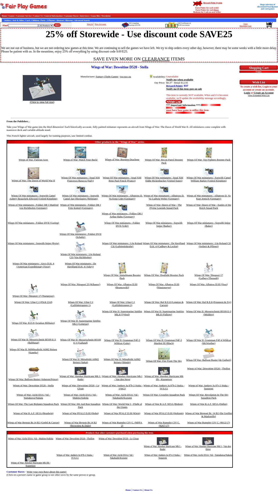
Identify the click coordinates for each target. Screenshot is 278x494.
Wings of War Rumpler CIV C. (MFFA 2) (122, 424)
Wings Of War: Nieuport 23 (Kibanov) (80, 284)
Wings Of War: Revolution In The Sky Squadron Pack (208, 396)
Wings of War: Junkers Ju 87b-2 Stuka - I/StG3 (122, 387)
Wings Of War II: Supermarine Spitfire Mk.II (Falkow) (164, 313)
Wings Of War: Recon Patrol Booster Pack (164, 161)
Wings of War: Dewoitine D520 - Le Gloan (80, 387)
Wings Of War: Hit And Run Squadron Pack (80, 406)
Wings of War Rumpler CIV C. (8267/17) (164, 424)
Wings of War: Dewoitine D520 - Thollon (208, 368)
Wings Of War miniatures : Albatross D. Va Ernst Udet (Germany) (122, 197)
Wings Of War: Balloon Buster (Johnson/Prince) (33, 379)
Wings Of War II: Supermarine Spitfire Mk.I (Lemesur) (81, 322)
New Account (100, 24)
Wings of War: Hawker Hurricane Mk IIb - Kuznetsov (163, 378)
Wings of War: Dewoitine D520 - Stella (33, 385)
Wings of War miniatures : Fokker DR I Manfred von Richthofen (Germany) (33, 206)
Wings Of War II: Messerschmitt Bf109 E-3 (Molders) (208, 313)
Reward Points (174, 85)
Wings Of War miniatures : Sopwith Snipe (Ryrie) (33, 243)
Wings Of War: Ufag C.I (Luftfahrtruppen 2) (122, 304)
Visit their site (125, 77)
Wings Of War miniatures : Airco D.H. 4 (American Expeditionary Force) (33, 265)
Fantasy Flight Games (107, 76)
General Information (53, 16)
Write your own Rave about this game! (47, 471)
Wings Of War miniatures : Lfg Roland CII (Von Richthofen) (80, 256)
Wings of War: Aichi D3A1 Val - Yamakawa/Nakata (33, 396)
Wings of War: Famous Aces (33, 159)
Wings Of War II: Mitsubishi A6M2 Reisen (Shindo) (122, 361)
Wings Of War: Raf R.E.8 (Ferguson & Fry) (208, 302)
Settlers (7, 20)
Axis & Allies (18, 20)
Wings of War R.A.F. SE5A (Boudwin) (33, 413)
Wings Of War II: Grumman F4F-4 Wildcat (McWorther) (208, 342)
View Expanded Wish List (259, 95)
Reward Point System (212, 3)
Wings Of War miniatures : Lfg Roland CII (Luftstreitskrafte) (122, 245)
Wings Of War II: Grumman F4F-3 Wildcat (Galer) (122, 342)
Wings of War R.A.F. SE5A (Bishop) (164, 404)
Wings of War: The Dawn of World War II (33, 180)
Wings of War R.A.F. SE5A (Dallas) (208, 404)
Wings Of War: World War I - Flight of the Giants (122, 406)
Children (35, 20)
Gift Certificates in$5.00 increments (184, 24)
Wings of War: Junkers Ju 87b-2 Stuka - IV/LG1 (163, 387)
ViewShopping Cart (245, 25)
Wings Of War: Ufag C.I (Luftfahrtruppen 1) (80, 304)
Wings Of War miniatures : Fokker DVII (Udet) (122, 224)
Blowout (69, 20)
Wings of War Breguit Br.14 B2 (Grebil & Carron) (33, 422)
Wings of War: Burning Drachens (122, 159)
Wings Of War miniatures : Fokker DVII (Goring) (33, 222)
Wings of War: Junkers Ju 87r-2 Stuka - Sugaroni (208, 387)
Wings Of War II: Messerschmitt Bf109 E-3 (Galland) (80, 341)
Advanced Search (82, 20)
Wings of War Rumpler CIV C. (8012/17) (208, 422)
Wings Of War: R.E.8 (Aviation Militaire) (33, 322)
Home (4, 16)
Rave (216, 10)
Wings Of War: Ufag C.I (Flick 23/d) (33, 302)
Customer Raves (71, 16)
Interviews (84, 16)
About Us (148, 490)
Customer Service (24, 16)
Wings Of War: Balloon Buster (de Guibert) (208, 360)
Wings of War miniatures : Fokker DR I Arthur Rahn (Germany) (122, 215)
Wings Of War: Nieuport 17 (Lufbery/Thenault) (208, 277)
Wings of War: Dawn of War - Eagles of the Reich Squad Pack (208, 206)
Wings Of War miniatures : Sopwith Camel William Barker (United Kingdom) (209, 179)
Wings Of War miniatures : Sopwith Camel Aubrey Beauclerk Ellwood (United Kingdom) (33, 197)
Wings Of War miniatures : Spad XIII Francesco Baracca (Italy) (80, 179)
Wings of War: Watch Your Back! (80, 159)
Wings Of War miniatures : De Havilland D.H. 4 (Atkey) (80, 265)
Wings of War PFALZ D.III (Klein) (122, 413)
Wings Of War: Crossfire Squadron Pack (164, 394)
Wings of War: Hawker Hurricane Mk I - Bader (80, 378)
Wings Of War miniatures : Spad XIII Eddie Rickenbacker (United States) (164, 179)
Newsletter (106, 16)
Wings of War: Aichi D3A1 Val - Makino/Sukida (80, 396)
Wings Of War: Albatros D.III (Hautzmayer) (164, 286)
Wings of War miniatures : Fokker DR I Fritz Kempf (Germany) (80, 206)
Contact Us (38, 16)
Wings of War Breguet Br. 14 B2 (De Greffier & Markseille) (208, 415)
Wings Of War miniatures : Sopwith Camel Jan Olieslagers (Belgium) (80, 197)
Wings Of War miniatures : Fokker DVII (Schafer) (80, 236)
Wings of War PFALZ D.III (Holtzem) (163, 413)
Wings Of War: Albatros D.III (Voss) (209, 284)
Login (247, 92)
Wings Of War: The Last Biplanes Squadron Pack (33, 404)
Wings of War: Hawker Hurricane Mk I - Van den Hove (122, 378)
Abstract (60, 20)
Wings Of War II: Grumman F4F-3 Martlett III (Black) (164, 342)
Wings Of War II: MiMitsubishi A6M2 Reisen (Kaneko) (33, 351)
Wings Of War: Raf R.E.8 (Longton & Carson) (163, 304)
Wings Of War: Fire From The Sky (164, 361)
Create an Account (264, 92)
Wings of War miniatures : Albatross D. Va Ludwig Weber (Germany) (164, 197)
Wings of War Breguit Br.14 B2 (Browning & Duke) (80, 424)
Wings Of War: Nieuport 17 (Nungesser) (33, 295)
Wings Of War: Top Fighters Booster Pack (208, 159)
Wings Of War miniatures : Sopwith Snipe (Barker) (163, 224)
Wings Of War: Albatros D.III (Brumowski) (122, 286)
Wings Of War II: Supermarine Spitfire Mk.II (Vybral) (122, 313)
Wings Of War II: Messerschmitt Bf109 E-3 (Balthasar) (33, 341)
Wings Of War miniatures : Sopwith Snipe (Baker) (208, 224)
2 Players (51, 20)
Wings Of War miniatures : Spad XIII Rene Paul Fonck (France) (122, 179)
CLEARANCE (156, 58)
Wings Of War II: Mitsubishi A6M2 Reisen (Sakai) (80, 361)
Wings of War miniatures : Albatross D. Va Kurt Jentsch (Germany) (209, 197)
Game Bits (95, 16)
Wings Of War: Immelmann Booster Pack (122, 277)
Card (27, 20)
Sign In (90, 24)
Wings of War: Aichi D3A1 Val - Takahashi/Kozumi (122, 396)
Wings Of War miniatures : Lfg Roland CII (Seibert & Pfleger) (209, 245)
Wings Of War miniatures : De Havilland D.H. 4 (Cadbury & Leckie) (164, 245)
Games (11, 16)
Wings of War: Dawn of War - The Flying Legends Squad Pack (164, 206)
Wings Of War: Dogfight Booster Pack (164, 275)
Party (43, 20)
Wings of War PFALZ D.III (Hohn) (80, 413)
